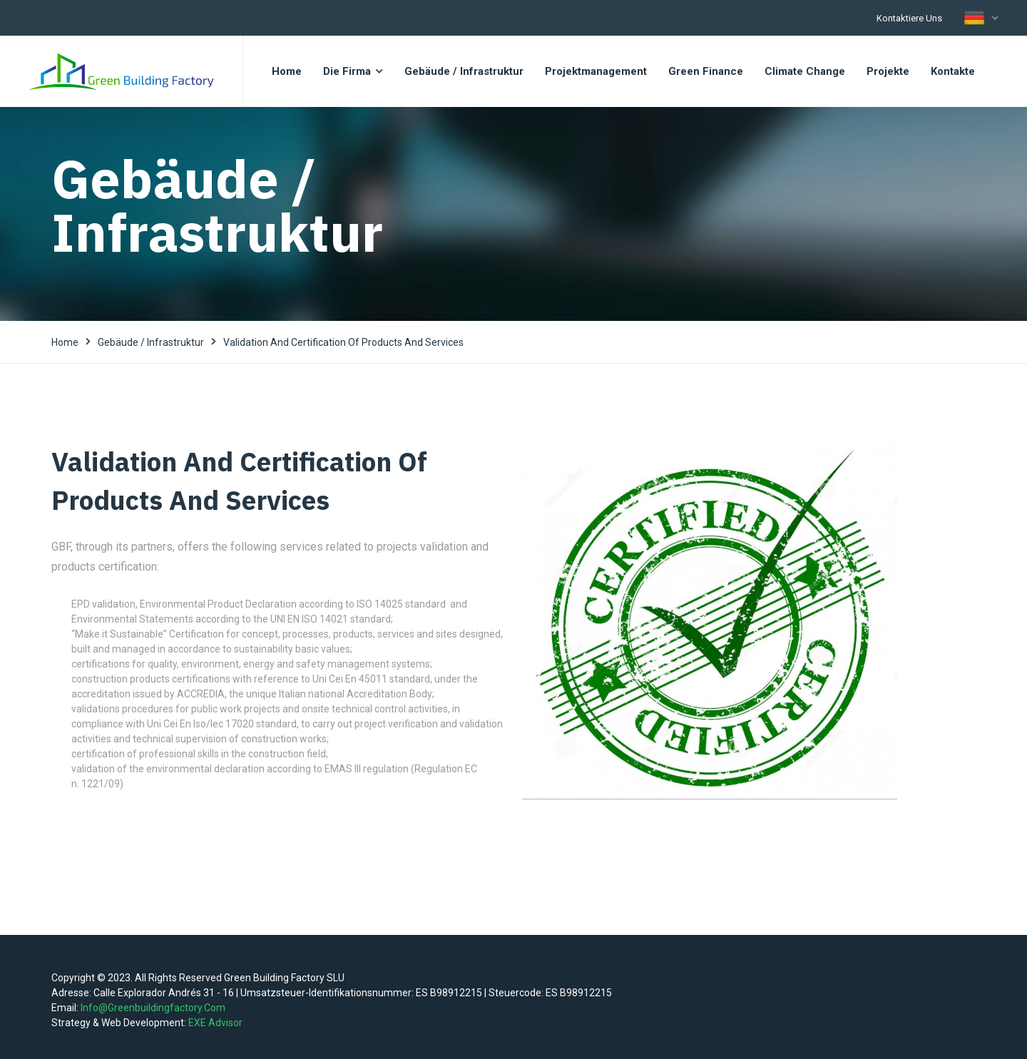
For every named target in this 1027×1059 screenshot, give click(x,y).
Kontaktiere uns (909, 18)
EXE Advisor (215, 1022)
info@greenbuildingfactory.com (153, 1007)
